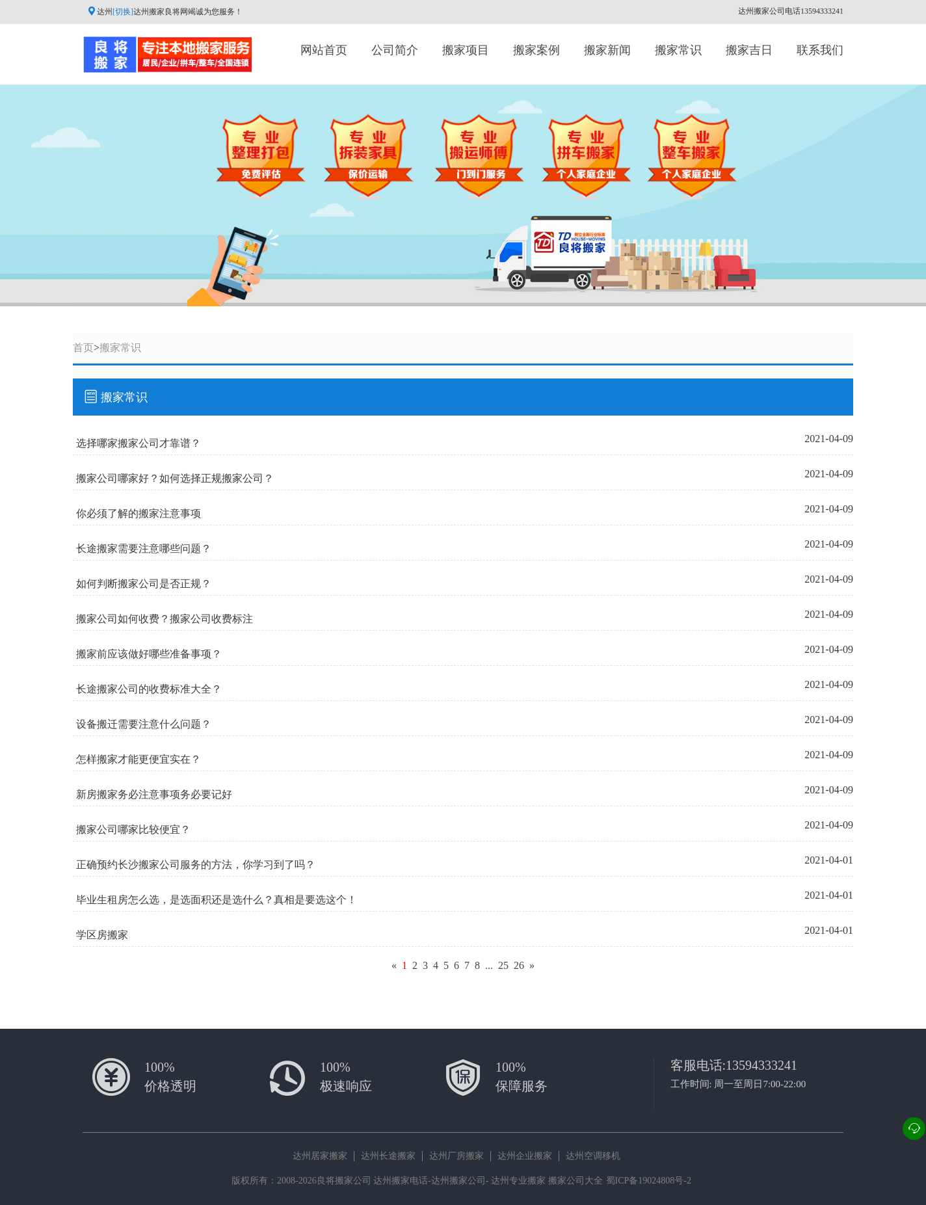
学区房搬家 (102, 934)
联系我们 (820, 50)
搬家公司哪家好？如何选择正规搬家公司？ (175, 478)
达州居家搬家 (320, 1156)
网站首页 (323, 50)
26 (519, 965)
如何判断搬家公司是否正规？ (143, 583)
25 (503, 965)
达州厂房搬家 (456, 1156)
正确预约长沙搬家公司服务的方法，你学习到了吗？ (195, 864)
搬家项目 (465, 50)
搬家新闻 (607, 50)
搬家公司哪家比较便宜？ (133, 829)
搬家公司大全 (575, 1180)
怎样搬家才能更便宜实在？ (138, 759)
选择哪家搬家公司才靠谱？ (138, 443)
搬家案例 (536, 50)
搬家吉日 (749, 50)
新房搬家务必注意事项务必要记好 (154, 794)
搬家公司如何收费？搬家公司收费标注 (164, 618)
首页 (83, 347)
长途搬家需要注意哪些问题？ (143, 548)
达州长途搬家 (388, 1156)
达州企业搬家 (524, 1156)
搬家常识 (678, 50)
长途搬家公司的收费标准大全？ (149, 689)
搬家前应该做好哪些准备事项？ (149, 653)
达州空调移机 (593, 1156)
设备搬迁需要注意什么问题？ (143, 724)
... (489, 965)
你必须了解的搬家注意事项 (138, 513)
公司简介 (394, 50)
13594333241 (761, 1065)
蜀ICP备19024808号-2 (648, 1180)
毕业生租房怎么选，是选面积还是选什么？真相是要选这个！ (216, 899)
